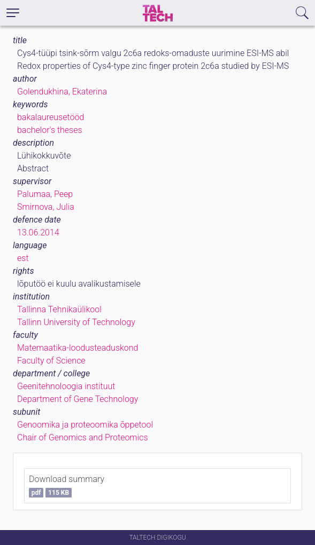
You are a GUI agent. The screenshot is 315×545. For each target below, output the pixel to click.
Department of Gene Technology (77, 399)
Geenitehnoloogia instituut (66, 386)
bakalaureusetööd (50, 117)
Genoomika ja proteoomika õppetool (85, 425)
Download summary (66, 485)
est (23, 258)
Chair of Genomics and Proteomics (82, 437)
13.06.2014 (38, 232)
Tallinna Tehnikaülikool (59, 309)
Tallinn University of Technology (76, 322)
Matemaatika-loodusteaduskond (77, 348)
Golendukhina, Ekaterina (62, 91)
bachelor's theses (49, 130)
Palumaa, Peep (45, 194)
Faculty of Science (51, 361)
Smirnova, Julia (45, 207)
